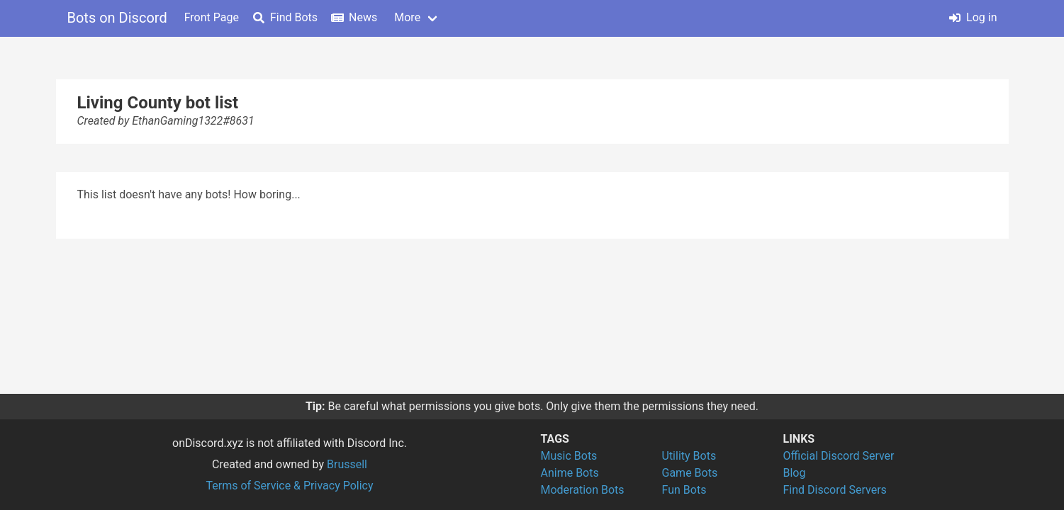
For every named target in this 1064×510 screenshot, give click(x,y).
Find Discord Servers (835, 490)
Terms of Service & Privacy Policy (289, 485)
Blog (794, 473)
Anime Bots (570, 473)
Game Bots (690, 473)
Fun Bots (684, 490)
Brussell (347, 464)
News (354, 17)
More (407, 17)
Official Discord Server (839, 456)
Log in (973, 17)
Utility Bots (689, 456)
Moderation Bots (583, 490)
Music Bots (569, 456)
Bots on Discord (117, 17)
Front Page (211, 17)
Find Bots (285, 17)
